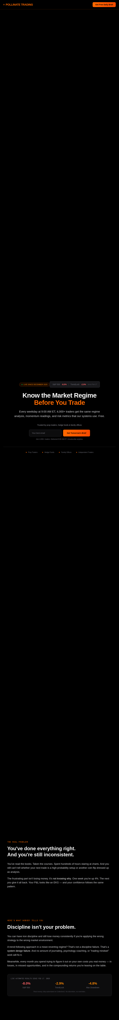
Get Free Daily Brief (104, 5)
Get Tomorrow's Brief (76, 433)
